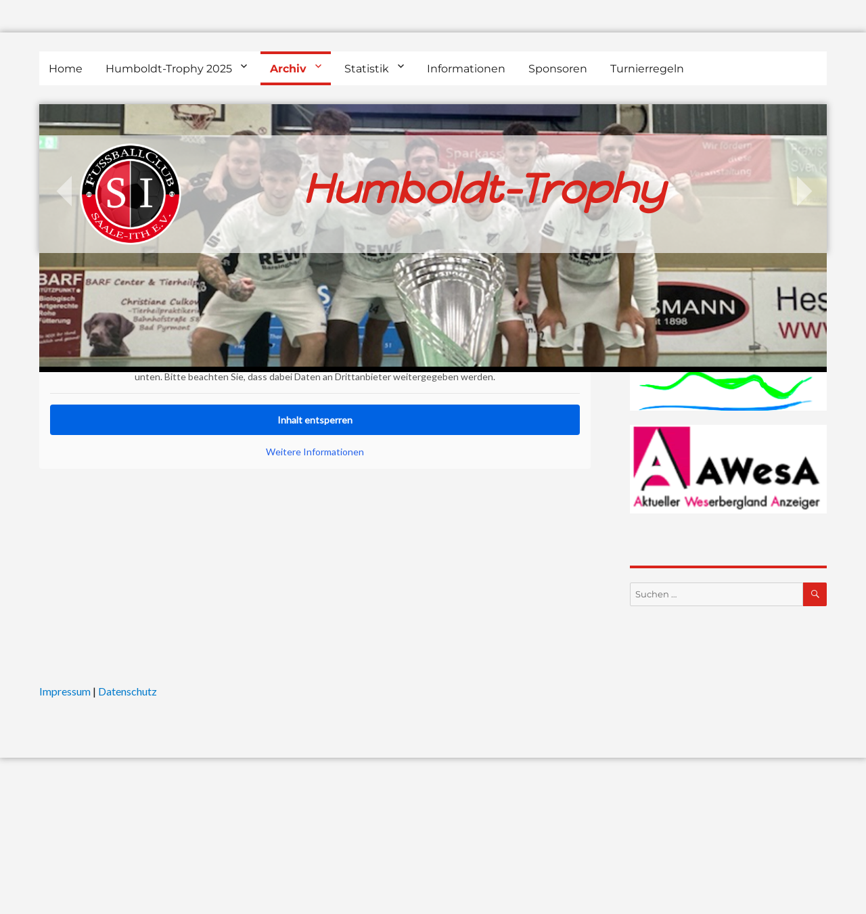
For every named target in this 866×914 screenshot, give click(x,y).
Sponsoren (557, 68)
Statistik (366, 68)
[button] (30, 884)
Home (66, 68)
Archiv (288, 68)
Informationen (466, 68)
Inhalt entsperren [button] (314, 420)
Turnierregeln (647, 68)
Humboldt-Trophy (483, 188)
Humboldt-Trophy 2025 (169, 68)
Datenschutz (127, 691)
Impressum (65, 691)
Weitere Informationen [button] (315, 451)
